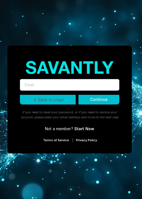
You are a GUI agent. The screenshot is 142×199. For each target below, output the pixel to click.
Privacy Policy (86, 140)
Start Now (84, 128)
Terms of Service (56, 140)
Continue (99, 99)
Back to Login (48, 99)
